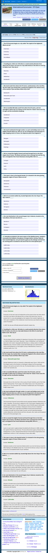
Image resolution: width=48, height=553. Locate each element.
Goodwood (7, 114)
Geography (38, 521)
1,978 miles (7, 253)
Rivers (34, 529)
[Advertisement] (24, 30)
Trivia (18, 1)
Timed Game (42, 37)
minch (23, 514)
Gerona (6, 209)
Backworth (6, 92)
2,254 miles (7, 250)
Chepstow (6, 117)
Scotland (27, 527)
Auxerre (6, 163)
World (34, 521)
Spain (38, 529)
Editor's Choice (28, 521)
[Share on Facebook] (27, 19)
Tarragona (6, 206)
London (39, 527)
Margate (6, 138)
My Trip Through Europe (9, 537)
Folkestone (6, 144)
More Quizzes (34, 543)
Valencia (6, 204)
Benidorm (6, 221)
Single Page (35, 37)
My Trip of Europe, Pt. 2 (9, 525)
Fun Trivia (6, 1)
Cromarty (6, 51)
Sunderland (7, 98)
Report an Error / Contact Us (34, 551)
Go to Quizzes (32, 540)
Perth (5, 73)
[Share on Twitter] (35, 19)
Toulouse (6, 186)
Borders (27, 529)
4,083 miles (7, 245)
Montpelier (6, 180)
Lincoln (6, 123)
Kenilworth (6, 79)
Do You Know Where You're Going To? (12, 521)
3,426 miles (7, 248)
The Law (42, 523)
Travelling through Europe (9, 533)
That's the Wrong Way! (9, 535)
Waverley (6, 70)
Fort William (7, 57)
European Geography (34, 523)
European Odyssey (8, 540)
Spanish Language (38, 526)
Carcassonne (7, 189)
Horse (36, 524)
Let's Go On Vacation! (8, 530)
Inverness (6, 48)
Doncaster (6, 120)
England (27, 524)
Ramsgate (6, 141)
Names (32, 526)
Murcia (5, 224)
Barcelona (6, 201)
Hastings (6, 147)
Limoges (6, 160)
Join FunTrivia (14, 4)
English (26, 523)
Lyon (5, 166)
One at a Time (28, 37)
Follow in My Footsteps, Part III (11, 528)
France (31, 529)
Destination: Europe (9, 539)
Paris (41, 529)
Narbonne (6, 183)
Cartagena (6, 227)
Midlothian (6, 76)
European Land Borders (9, 526)
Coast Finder (6, 532)
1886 (44, 25)
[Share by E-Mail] (42, 19)
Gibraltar (27, 530)
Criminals (32, 524)
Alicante (6, 230)
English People (33, 527)
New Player (39, 0)
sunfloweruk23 (5, 25)
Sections (13, 1)
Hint (44, 44)
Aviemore (6, 54)
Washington (7, 101)
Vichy (5, 169)
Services (24, 1)
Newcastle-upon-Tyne (9, 95)
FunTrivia (32, 546)
